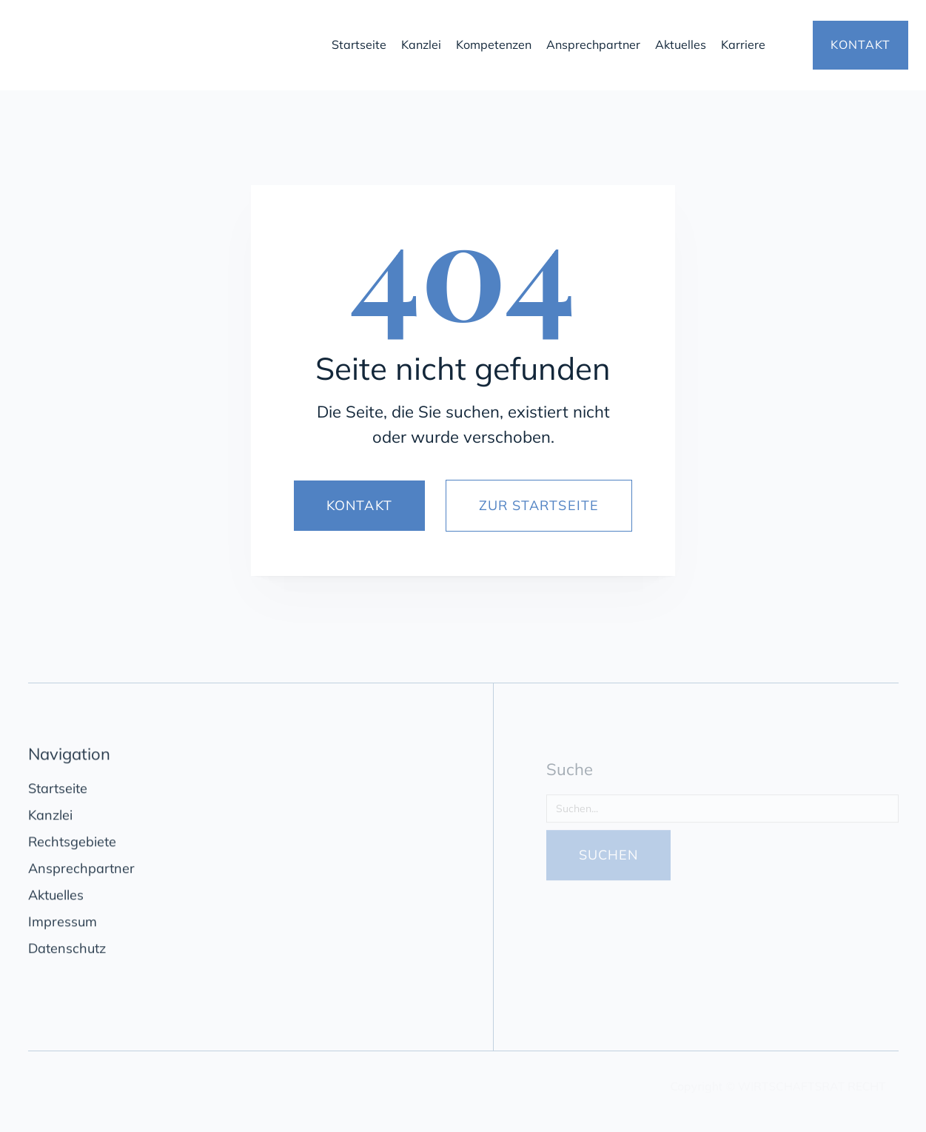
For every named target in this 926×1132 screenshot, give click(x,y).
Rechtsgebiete (72, 845)
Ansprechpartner (593, 44)
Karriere (743, 44)
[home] (164, 45)
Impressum (62, 925)
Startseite (359, 44)
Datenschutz (67, 951)
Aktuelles (680, 44)
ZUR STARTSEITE (539, 505)
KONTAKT (860, 44)
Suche (569, 779)
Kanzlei (421, 44)
